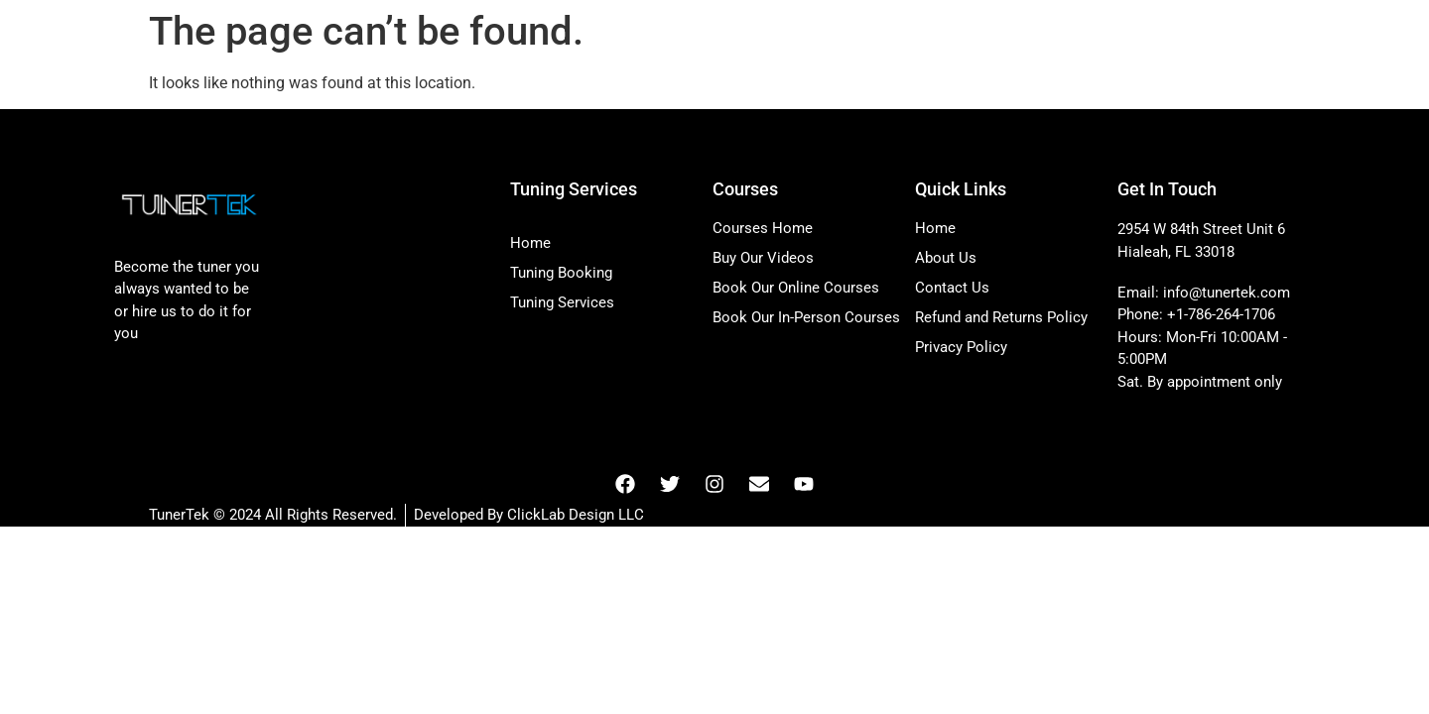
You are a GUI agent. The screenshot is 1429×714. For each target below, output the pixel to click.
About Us (945, 258)
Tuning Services (562, 302)
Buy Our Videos (763, 258)
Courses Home (763, 228)
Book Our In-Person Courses (806, 317)
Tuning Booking (561, 273)
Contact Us (952, 288)
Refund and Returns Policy (1001, 317)
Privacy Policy (961, 347)
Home (530, 243)
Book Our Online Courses (796, 288)
